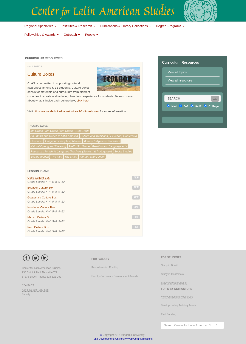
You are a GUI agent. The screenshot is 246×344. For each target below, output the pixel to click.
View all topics (177, 72)
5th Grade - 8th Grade (44, 130)
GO (215, 98)
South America (40, 156)
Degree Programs (170, 26)
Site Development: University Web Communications (123, 338)
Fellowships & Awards (42, 34)
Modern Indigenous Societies (102, 141)
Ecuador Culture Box (40, 187)
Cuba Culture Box (39, 177)
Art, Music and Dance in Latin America (54, 136)
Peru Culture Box (38, 227)
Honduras (37, 141)
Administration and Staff (35, 289)
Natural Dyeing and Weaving (48, 146)
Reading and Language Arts (109, 146)
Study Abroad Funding (174, 282)
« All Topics (35, 66)
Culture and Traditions (94, 136)
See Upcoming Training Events (178, 305)
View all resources (180, 80)
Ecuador (115, 136)
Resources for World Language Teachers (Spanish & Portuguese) (71, 151)
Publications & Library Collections (125, 26)
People (91, 34)
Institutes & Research (78, 26)
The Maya (71, 156)
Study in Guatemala (172, 274)
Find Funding (168, 314)
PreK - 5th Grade (79, 146)
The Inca (56, 156)
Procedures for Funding (104, 267)
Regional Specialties (41, 26)
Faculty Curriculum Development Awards (114, 276)
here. (86, 100)
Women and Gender (92, 156)
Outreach (72, 34)
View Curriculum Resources (177, 296)
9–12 (195, 106)
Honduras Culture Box (41, 207)
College (211, 106)
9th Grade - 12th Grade (74, 130)
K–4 (171, 106)
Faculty (26, 294)
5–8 (183, 106)
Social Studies (123, 151)
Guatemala (130, 136)
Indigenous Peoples (57, 141)
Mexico (76, 141)
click (80, 100)
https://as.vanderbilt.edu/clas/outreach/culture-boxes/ (67, 111)
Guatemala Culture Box (42, 197)
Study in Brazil (169, 265)
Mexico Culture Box (40, 217)
